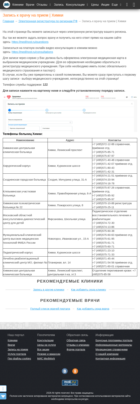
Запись (59, 4)
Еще (117, 4)
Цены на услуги (46, 344)
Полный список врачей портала (50, 308)
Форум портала (76, 349)
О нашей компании (107, 354)
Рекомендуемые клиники (70, 281)
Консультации (77, 4)
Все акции (43, 349)
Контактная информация (110, 358)
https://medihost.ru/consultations (32, 51)
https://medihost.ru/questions (30, 41)
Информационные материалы (114, 344)
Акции (105, 4)
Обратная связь (76, 340)
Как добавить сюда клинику (88, 289)
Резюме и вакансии (48, 354)
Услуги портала (17, 354)
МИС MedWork (46, 358)
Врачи (30, 4)
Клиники (18, 4)
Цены (95, 4)
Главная (8, 21)
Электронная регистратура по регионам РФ (47, 21)
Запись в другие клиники (48, 289)
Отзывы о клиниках (78, 344)
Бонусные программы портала (114, 340)
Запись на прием (18, 349)
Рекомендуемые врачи (70, 300)
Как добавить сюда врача (93, 308)
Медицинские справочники (112, 349)
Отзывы (44, 4)
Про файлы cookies (19, 358)
